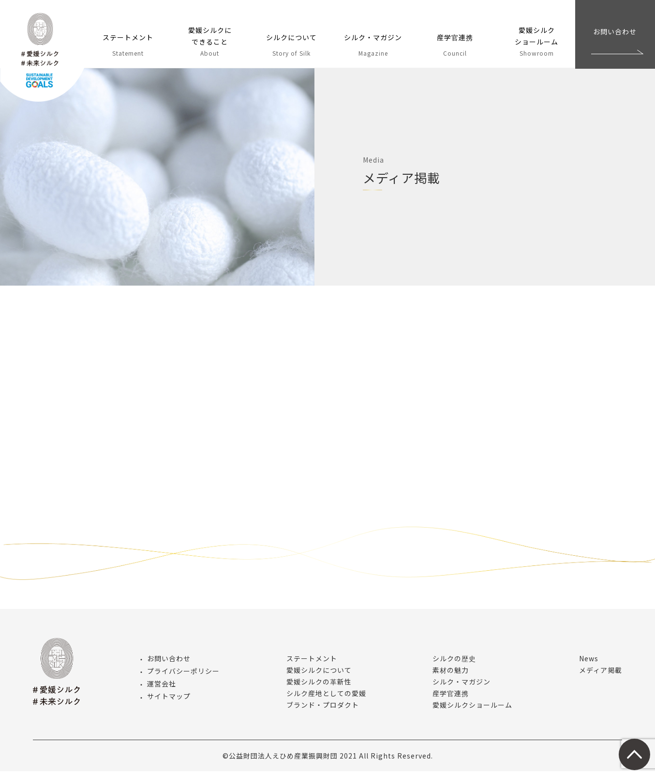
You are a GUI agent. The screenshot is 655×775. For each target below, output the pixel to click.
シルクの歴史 (454, 662)
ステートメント (311, 662)
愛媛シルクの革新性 (319, 685)
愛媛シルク (44, 58)
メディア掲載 (600, 674)
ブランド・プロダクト (322, 709)
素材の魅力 (450, 674)
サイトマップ (169, 700)
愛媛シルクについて (319, 674)
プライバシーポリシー (183, 675)
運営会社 (161, 687)
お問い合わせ (615, 31)
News (588, 662)
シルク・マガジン (461, 685)
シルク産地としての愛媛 (326, 697)
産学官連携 (450, 697)
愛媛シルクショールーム (472, 709)
